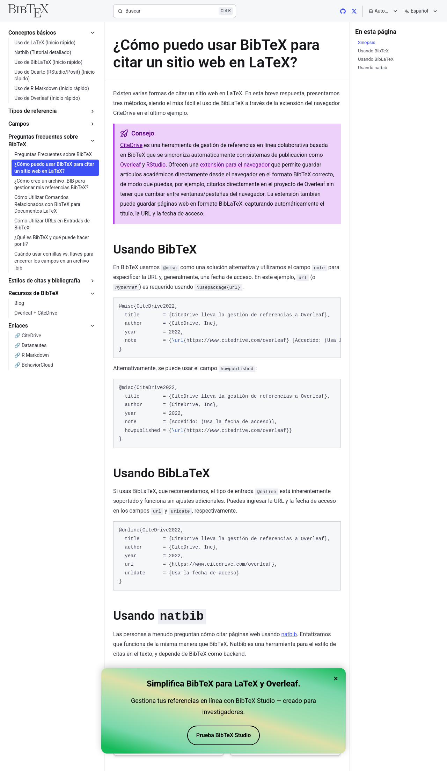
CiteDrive (131, 145)
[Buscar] (174, 11)
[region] (227, 328)
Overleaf (130, 164)
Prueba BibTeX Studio (223, 735)
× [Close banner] (336, 678)
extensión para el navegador (235, 164)
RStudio (156, 164)
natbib (289, 634)
